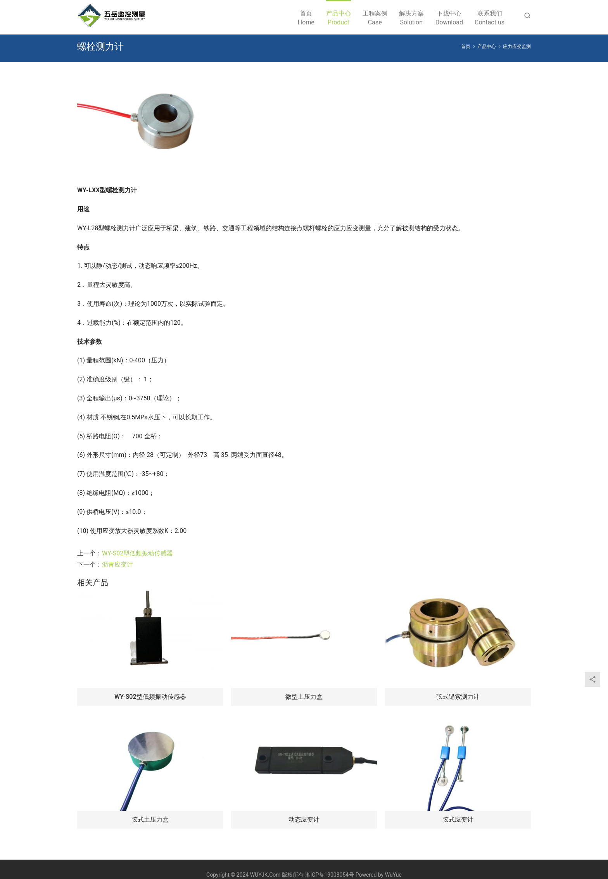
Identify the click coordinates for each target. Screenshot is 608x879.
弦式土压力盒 (150, 819)
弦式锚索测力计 (458, 696)
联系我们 (489, 18)
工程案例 (375, 18)
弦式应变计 (457, 819)
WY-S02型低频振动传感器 (137, 553)
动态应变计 (304, 819)
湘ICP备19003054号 (329, 875)
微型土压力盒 (304, 696)
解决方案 (411, 18)
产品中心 (338, 18)
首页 (306, 18)
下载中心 (449, 18)
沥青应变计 (117, 564)
